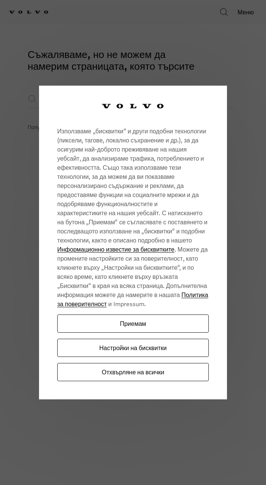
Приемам (133, 323)
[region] (133, 243)
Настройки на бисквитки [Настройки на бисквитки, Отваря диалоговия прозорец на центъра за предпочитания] (133, 347)
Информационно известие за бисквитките (116, 249)
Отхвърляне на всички (133, 371)
